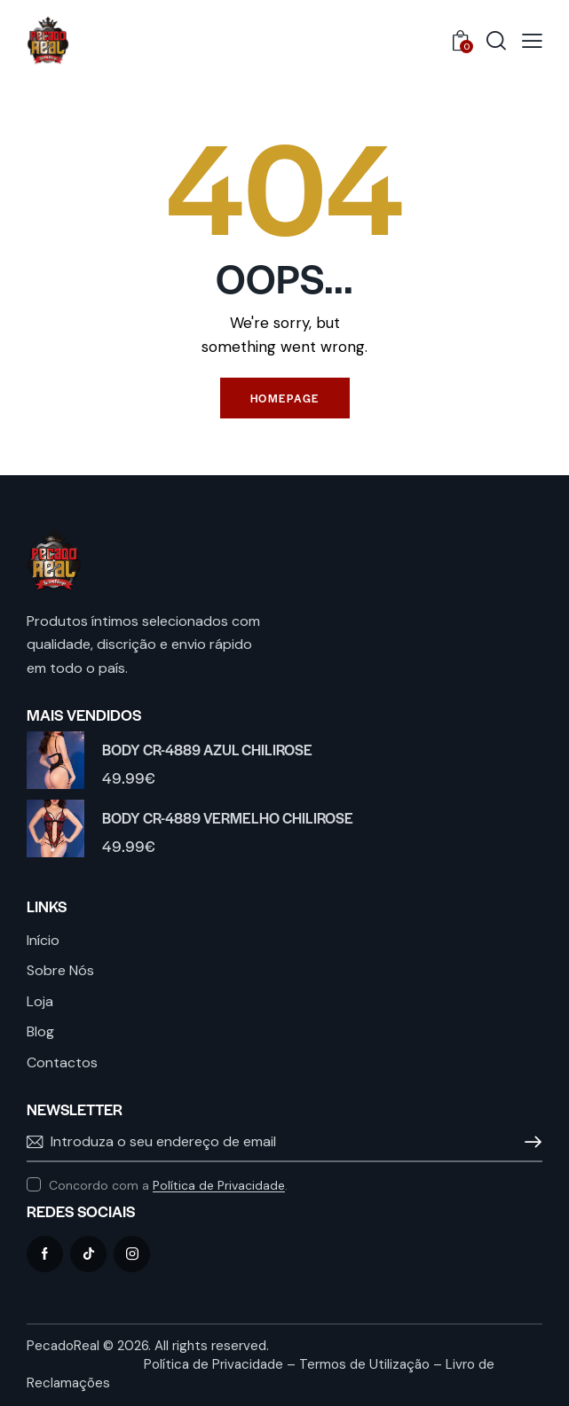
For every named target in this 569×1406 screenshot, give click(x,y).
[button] (532, 41)
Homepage (285, 398)
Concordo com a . (168, 1185)
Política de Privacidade (219, 1185)
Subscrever (529, 1142)
